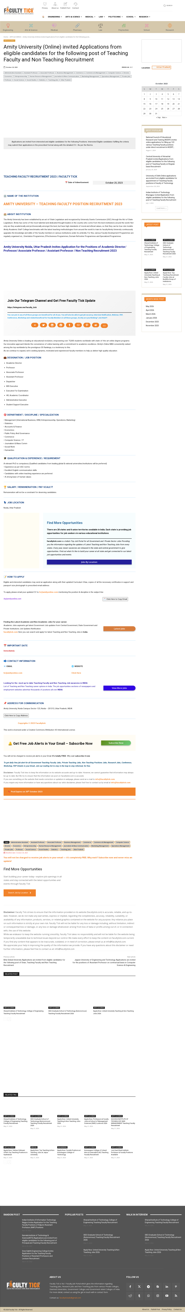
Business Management (65, 73)
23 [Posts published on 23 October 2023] (150, 108)
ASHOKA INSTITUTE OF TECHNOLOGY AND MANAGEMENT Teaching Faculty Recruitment (123, 1122)
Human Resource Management (41, 76)
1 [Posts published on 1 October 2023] (144, 94)
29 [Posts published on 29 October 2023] (144, 113)
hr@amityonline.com (48, 592)
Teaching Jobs (53, 80)
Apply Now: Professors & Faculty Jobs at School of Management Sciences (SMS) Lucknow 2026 (96, 1121)
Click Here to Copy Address (16, 715)
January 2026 (151, 318)
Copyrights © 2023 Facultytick (32, 723)
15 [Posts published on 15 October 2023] (144, 104)
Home (6, 37)
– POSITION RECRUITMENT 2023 (63, 204)
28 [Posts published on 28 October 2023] (179, 108)
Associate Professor (47, 73)
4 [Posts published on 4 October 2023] (162, 94)
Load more (161, 208)
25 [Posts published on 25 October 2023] (162, 108)
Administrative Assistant (13, 73)
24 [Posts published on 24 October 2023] (156, 108)
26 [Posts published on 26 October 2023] (168, 108)
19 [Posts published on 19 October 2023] (168, 104)
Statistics (42, 80)
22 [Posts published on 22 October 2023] (144, 108)
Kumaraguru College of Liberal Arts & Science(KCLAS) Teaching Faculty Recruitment (96, 1152)
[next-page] (9, 1019)
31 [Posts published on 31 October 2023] (156, 113)
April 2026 (150, 310)
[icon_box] (45, 6)
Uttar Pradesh (66, 80)
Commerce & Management (95, 73)
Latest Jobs (119, 628)
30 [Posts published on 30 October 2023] (150, 113)
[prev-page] (5, 1019)
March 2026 (150, 314)
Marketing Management (90, 76)
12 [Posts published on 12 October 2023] (168, 99)
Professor (8, 80)
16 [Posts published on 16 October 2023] (150, 104)
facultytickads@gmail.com (70, 1298)
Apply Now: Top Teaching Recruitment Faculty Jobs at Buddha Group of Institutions (171, 277)
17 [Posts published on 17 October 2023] (156, 104)
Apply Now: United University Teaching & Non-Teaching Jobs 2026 (68, 1121)
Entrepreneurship (21, 76)
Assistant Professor (31, 73)
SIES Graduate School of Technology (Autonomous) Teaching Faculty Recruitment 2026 (41, 1122)
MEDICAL (34, 1147)
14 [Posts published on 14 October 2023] (179, 99)
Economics (8, 76)
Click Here (76, 673)
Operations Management (110, 76)
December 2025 (152, 322)
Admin (124, 67)
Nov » (164, 117)
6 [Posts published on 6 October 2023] (173, 94)
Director (126, 73)
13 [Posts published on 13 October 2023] (173, 99)
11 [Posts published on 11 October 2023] (162, 99)
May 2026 (150, 306)
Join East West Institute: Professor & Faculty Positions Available (122, 1152)
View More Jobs (119, 688)
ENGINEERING (62, 1147)
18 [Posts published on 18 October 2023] (162, 104)
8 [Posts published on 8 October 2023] (144, 99)
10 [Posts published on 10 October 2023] (156, 99)
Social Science (19, 80)
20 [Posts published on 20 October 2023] (173, 104)
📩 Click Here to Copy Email (115, 598)
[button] (167, 5)
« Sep (158, 117)
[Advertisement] (70, 117)
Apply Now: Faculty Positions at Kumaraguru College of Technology (69, 1152)
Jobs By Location (89, 562)
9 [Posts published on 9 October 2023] (150, 99)
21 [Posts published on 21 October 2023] (179, 104)
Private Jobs (126, 76)
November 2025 (152, 326)
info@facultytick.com (105, 779)
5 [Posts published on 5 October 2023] (168, 94)
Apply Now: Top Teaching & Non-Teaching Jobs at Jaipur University (42, 1152)
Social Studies (32, 80)
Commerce (80, 73)
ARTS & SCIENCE (15, 37)
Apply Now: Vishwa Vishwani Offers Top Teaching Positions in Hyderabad (15, 1152)
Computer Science (114, 73)
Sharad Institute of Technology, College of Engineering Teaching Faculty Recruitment (15, 1121)
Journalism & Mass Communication (66, 76)
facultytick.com (54, 541)
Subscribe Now (116, 743)
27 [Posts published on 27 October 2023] (173, 108)
